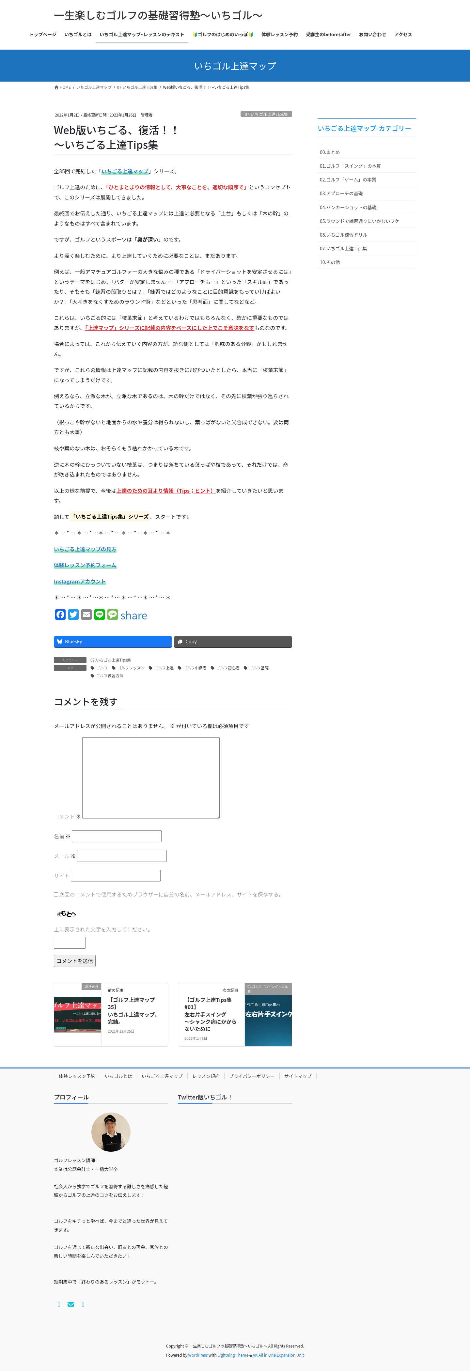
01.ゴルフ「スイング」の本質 (350, 166)
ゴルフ (102, 667)
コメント (67, 816)
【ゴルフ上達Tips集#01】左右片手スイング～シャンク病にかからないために (210, 1014)
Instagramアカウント (80, 581)
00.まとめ (330, 152)
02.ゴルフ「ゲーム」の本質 (348, 179)
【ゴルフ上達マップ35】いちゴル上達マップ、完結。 (134, 1010)
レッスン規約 (206, 1076)
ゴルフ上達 (164, 667)
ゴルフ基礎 (259, 667)
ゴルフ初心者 (228, 667)
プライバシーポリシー (252, 1076)
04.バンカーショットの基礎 (348, 207)
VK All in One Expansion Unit (278, 1355)
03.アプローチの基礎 (341, 193)
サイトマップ (298, 1076)
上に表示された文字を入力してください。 (103, 929)
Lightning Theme (232, 1355)
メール (65, 856)
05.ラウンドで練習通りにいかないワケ (359, 221)
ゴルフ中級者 (195, 667)
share (133, 615)
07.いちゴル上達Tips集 (266, 114)
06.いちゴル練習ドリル (343, 234)
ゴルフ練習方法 (109, 675)
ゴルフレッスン (131, 667)
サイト (62, 876)
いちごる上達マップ (162, 1076)
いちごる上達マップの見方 (85, 549)
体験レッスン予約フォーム (85, 565)
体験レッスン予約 (77, 1076)
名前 (62, 836)
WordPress (198, 1355)
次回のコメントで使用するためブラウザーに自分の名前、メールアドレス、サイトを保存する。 (171, 894)
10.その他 (330, 262)
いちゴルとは (118, 1076)
